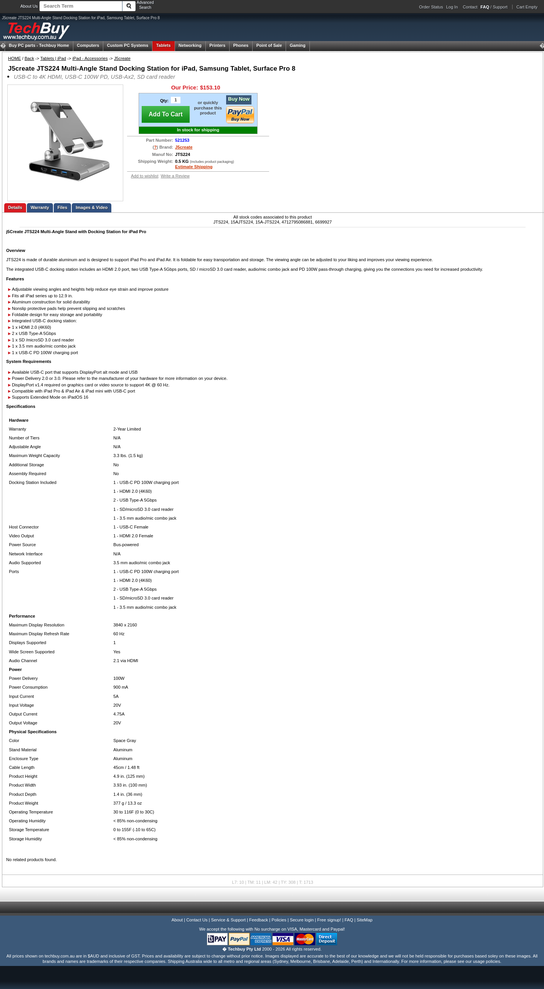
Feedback (258, 920)
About (177, 920)
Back (29, 58)
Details (15, 207)
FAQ (349, 920)
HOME (14, 58)
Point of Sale (269, 45)
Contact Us (196, 920)
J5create (122, 58)
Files (63, 207)
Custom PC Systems (128, 45)
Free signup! (329, 920)
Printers (217, 45)
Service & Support (228, 920)
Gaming (298, 45)
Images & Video (91, 207)
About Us (29, 6)
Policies (278, 920)
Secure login (302, 920)
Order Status (431, 7)
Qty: (164, 100)
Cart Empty (526, 7)
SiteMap (364, 920)
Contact (470, 7)
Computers (88, 45)
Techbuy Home (39, 45)
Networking (190, 45)
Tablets (163, 45)
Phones (240, 45)
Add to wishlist (145, 176)
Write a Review (175, 176)
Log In (452, 7)
